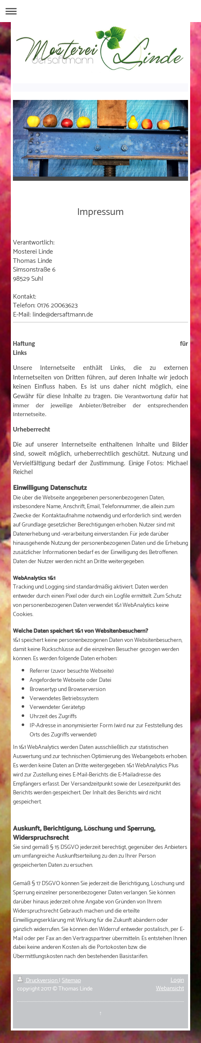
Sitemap (71, 981)
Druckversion (38, 981)
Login (177, 980)
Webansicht (170, 988)
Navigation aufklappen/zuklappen (100, 11)
